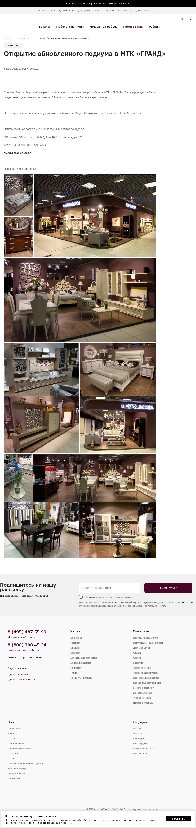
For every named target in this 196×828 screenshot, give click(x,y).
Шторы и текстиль (143, 702)
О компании (14, 728)
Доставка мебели (142, 647)
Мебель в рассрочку (143, 687)
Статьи (11, 738)
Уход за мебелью (142, 697)
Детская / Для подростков (84, 657)
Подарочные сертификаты (147, 682)
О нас (11, 722)
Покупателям (141, 631)
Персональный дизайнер (146, 677)
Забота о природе (17, 768)
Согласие (118, 602)
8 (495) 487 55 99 (27, 631)
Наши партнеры (16, 743)
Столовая (75, 652)
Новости (23, 38)
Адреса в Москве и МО (20, 674)
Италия (137, 728)
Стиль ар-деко (140, 743)
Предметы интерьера (81, 677)
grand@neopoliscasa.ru (18, 152)
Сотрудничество (16, 773)
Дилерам (84, 10)
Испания (137, 733)
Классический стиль (144, 748)
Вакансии (13, 753)
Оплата (137, 652)
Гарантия (138, 662)
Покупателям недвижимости (148, 642)
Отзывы (98, 10)
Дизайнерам (67, 10)
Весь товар (76, 637)
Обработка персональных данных (25, 763)
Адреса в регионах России (22, 679)
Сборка (137, 657)
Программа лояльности (145, 637)
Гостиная (75, 642)
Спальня (74, 647)
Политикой (187, 602)
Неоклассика (140, 753)
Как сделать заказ (142, 692)
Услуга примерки (142, 667)
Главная (8, 38)
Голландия (138, 738)
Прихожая (75, 667)
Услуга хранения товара (145, 672)
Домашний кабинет (80, 662)
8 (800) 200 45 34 (27, 644)
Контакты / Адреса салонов (136, 10)
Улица (73, 672)
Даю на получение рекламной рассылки (109, 597)
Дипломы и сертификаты (21, 748)
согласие (94, 597)
